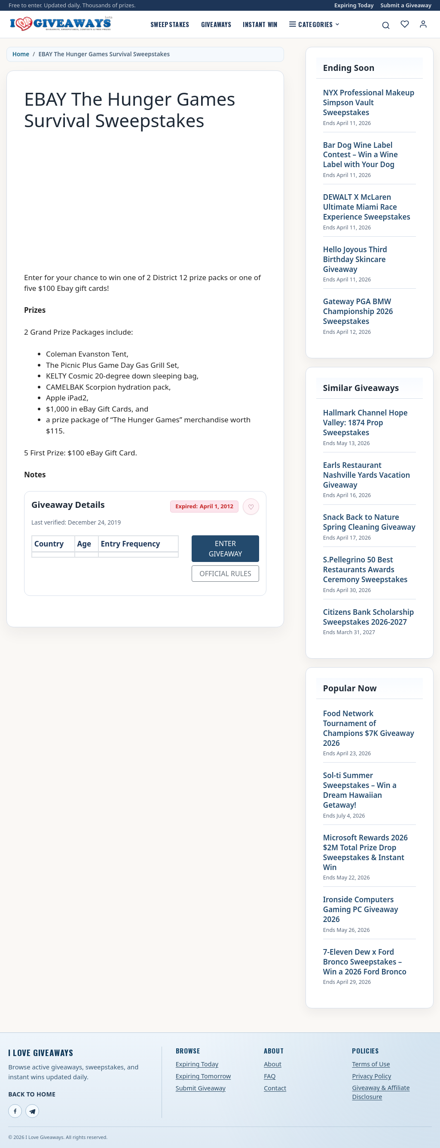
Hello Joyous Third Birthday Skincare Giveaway (355, 259)
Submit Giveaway (201, 1088)
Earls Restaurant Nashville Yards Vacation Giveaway (366, 475)
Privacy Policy (371, 1076)
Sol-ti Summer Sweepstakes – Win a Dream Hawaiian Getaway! (360, 790)
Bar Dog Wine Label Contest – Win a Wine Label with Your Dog (360, 155)
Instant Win (260, 24)
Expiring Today (353, 5)
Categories (314, 24)
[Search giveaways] (385, 25)
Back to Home (31, 1094)
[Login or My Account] (423, 24)
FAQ (269, 1076)
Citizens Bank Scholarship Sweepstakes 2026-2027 (368, 617)
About (272, 1064)
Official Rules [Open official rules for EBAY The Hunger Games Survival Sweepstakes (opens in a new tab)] (225, 573)
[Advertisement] (145, 197)
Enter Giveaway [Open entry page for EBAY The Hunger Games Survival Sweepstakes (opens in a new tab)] (225, 549)
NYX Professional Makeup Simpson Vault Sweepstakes (368, 102)
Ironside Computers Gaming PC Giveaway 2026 (360, 909)
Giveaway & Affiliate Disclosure (380, 1092)
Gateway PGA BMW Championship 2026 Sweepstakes (358, 311)
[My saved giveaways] (405, 24)
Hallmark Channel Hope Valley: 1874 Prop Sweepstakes (365, 422)
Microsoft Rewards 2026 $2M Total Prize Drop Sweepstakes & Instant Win (365, 852)
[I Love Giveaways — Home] (61, 24)
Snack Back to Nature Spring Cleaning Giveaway (369, 522)
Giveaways (216, 24)
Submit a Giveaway (406, 5)
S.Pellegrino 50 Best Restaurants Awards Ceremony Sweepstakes (365, 569)
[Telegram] (32, 1111)
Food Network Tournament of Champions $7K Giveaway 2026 (368, 728)
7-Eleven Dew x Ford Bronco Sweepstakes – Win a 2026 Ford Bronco (364, 962)
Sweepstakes (169, 24)
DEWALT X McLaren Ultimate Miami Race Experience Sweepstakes (366, 207)
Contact (275, 1088)
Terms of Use (371, 1064)
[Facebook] (15, 1111)
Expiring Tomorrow (203, 1076)
